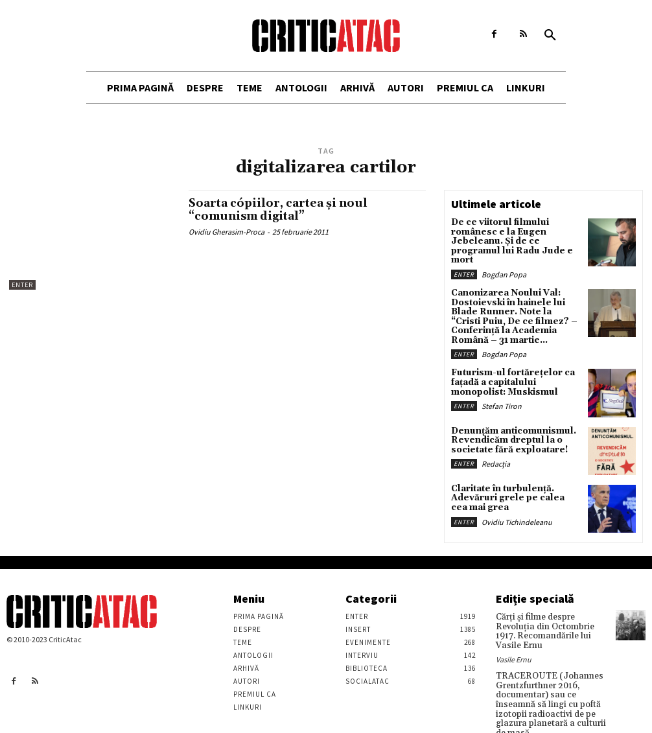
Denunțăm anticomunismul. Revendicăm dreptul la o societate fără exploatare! (508, 421)
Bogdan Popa (504, 261)
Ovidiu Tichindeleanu (517, 501)
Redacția (496, 443)
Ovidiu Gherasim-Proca (226, 232)
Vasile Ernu (513, 629)
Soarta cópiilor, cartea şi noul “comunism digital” (281, 210)
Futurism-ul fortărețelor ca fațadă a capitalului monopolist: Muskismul (507, 363)
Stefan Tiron (502, 385)
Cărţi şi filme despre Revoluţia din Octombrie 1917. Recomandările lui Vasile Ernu (551, 607)
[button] (550, 35)
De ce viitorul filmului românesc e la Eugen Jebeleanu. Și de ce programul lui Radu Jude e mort (512, 235)
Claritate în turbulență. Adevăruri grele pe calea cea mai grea (508, 479)
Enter (22, 285)
